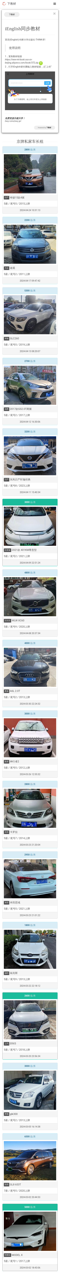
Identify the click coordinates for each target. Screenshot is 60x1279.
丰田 (6, 832)
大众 (6, 268)
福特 (6, 973)
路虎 (6, 761)
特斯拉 (7, 1255)
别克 (6, 1184)
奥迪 (6, 691)
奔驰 (6, 338)
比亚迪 (7, 550)
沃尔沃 (7, 620)
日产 (6, 197)
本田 (6, 902)
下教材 (11, 3)
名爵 (6, 409)
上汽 (6, 1043)
